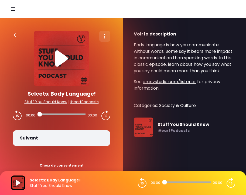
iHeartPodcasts (84, 102)
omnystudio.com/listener (169, 82)
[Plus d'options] (104, 36)
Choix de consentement (62, 165)
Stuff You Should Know (46, 102)
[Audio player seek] (61, 114)
